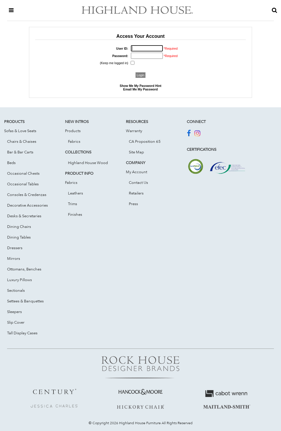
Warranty (134, 130)
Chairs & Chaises (21, 141)
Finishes (75, 214)
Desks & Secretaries (24, 215)
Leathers (75, 193)
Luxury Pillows (19, 279)
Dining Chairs (19, 226)
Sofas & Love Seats (20, 130)
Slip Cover (16, 322)
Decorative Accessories (27, 205)
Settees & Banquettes (25, 301)
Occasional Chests (23, 173)
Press (133, 203)
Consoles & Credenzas (26, 194)
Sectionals (16, 290)
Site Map (136, 152)
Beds (11, 162)
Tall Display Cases (22, 332)
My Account (136, 171)
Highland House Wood (88, 162)
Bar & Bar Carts (20, 152)
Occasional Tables (23, 184)
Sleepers (14, 311)
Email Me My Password (140, 89)
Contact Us (138, 182)
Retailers (136, 193)
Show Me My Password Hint (140, 86)
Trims (72, 203)
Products (73, 130)
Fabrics (74, 141)
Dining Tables (19, 237)
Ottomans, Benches (24, 269)
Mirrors (13, 258)
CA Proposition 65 (145, 141)
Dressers (14, 247)
